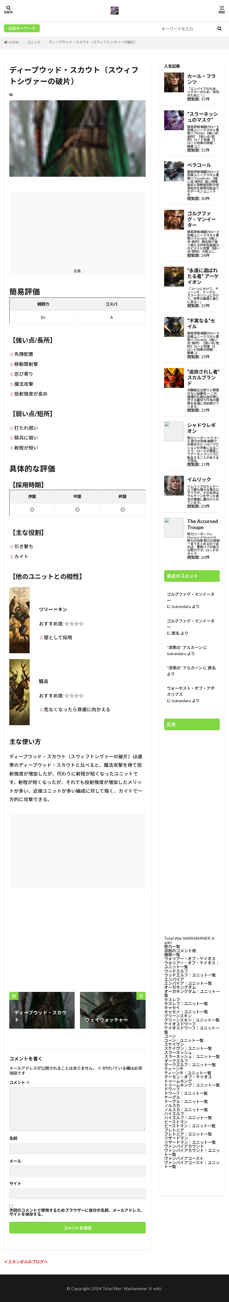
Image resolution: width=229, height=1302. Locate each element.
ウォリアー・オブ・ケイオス (189, 958)
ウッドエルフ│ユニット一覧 (190, 975)
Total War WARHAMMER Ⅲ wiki (189, 940)
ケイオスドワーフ (180, 1024)
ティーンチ (173, 1068)
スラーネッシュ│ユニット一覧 (192, 1056)
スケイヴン (174, 1044)
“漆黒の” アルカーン (184, 647)
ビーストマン (176, 1121)
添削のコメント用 (180, 950)
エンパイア (174, 979)
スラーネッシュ (178, 1052)
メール (15, 1161)
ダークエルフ (176, 1060)
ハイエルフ (174, 1113)
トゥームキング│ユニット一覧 (192, 1085)
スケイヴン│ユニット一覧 (188, 1048)
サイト (15, 1184)
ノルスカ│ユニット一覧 (186, 1109)
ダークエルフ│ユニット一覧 (190, 1064)
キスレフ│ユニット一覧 (186, 1003)
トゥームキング (178, 1081)
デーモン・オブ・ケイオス (188, 1076)
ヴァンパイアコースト (184, 1158)
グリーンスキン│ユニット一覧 (191, 1020)
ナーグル (172, 1097)
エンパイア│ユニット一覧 (188, 983)
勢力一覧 (172, 946)
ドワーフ (172, 1089)
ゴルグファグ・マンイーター (190, 597)
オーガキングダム (180, 987)
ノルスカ (172, 1105)
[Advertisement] (77, 230)
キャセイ (172, 1007)
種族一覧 (172, 954)
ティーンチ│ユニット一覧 (187, 1072)
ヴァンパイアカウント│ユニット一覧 (192, 1152)
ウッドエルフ (176, 971)
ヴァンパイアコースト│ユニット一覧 (191, 1164)
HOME (14, 42)
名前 (13, 1138)
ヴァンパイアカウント (184, 1146)
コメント (19, 1083)
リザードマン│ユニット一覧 (190, 1142)
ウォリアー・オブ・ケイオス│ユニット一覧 (191, 964)
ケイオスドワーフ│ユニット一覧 (191, 1030)
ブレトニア (174, 1130)
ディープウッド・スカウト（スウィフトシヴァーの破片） (93, 42)
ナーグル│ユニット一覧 (186, 1101)
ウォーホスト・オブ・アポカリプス (190, 691)
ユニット (34, 42)
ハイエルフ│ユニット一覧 (188, 1117)
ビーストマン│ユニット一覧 (189, 1125)
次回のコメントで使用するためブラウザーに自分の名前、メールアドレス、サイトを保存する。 (76, 1212)
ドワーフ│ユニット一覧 (186, 1093)
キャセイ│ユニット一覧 (186, 1011)
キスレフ (172, 999)
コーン (170, 1036)
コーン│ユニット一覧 (184, 1040)
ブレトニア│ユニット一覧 (188, 1134)
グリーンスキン (178, 1015)
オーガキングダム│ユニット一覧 (192, 993)
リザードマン (176, 1138)
